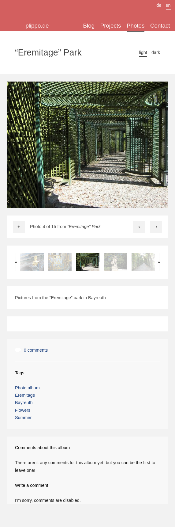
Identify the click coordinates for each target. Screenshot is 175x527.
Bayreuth (24, 402)
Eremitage (25, 395)
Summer (23, 417)
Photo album (27, 387)
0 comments (36, 350)
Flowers (22, 410)
